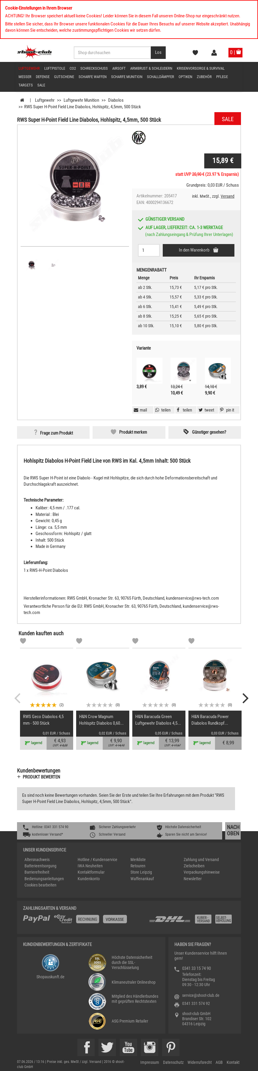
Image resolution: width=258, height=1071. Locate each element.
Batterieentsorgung (40, 865)
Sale (41, 85)
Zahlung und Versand (201, 859)
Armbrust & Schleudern (151, 68)
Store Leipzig (141, 872)
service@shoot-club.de (200, 995)
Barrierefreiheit (36, 872)
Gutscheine (64, 76)
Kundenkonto (89, 878)
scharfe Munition (126, 76)
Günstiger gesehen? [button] (209, 432)
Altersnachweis (37, 859)
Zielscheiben (194, 865)
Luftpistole (54, 68)
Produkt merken (133, 432)
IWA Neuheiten (90, 865)
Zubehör (204, 76)
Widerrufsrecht (200, 1062)
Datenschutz (173, 1062)
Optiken (185, 76)
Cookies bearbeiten (40, 885)
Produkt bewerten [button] (41, 777)
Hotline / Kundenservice (97, 859)
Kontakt (233, 1062)
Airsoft (119, 68)
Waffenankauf (142, 878)
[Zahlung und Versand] (191, 921)
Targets (26, 85)
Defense (43, 76)
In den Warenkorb (194, 250)
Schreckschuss (94, 68)
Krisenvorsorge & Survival (201, 68)
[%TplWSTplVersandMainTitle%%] (84, 921)
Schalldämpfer (160, 76)
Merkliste (138, 859)
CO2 (73, 68)
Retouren (137, 865)
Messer (25, 76)
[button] (226, 410)
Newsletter (193, 878)
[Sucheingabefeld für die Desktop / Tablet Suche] (112, 52)
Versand (227, 196)
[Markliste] (23, 642)
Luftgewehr (29, 68)
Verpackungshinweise (202, 872)
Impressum (149, 1062)
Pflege (222, 76)
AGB (219, 1062)
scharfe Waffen (93, 76)
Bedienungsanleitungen (44, 878)
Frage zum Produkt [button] (56, 433)
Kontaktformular (91, 872)
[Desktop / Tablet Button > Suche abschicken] (158, 52)
